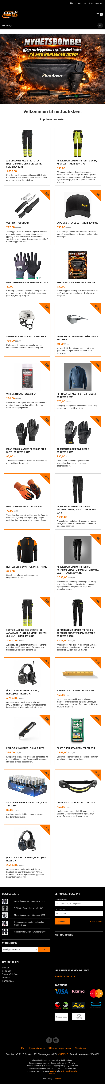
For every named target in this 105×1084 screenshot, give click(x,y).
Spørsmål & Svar (10, 974)
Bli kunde (6, 971)
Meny (7, 25)
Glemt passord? (96, 922)
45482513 (63, 1054)
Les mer (53, 1071)
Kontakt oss (8, 981)
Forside (5, 968)
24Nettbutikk (57, 1079)
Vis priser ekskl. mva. (65, 976)
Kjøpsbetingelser (37, 1048)
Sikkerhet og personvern (60, 1048)
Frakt (23, 1048)
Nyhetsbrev (80, 1048)
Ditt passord (60, 909)
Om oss (6, 977)
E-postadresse (61, 899)
